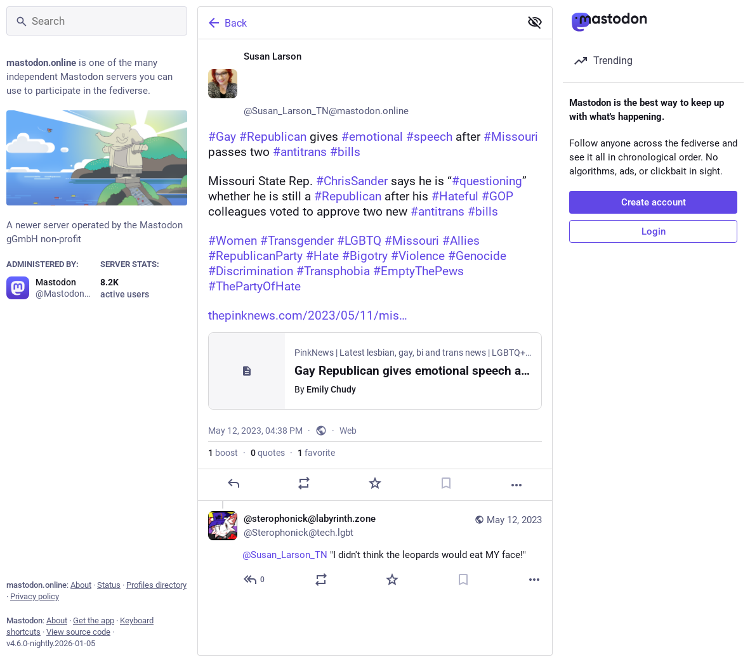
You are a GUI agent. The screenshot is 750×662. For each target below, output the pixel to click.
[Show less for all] (535, 22)
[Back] (358, 23)
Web (348, 430)
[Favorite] (375, 483)
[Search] (96, 21)
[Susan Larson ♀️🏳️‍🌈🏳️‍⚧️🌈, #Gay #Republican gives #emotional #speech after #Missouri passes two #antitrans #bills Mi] (375, 270)
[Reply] (233, 483)
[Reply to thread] (254, 579)
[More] (516, 485)
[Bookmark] (446, 483)
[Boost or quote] (304, 483)
